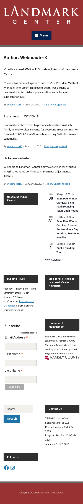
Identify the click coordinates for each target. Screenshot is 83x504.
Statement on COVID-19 (21, 116)
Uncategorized (58, 104)
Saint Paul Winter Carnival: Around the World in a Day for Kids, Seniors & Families (67, 229)
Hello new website (16, 158)
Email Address (16, 337)
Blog (46, 104)
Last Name (14, 370)
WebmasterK (14, 104)
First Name (14, 354)
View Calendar (53, 259)
